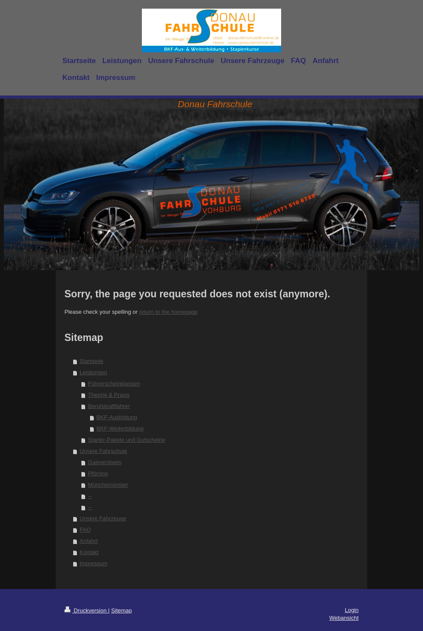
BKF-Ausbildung (116, 417)
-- (90, 496)
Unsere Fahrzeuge (103, 518)
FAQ (85, 529)
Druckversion (86, 610)
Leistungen (93, 372)
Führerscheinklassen (114, 383)
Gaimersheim (105, 462)
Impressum (93, 563)
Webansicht (344, 618)
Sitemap (121, 610)
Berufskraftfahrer (109, 406)
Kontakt (89, 552)
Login (352, 610)
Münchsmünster (108, 484)
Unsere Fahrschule (103, 451)
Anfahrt (89, 541)
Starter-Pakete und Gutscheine (127, 440)
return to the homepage (168, 312)
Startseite (91, 361)
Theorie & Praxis (109, 395)
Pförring (98, 473)
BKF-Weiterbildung (120, 428)
